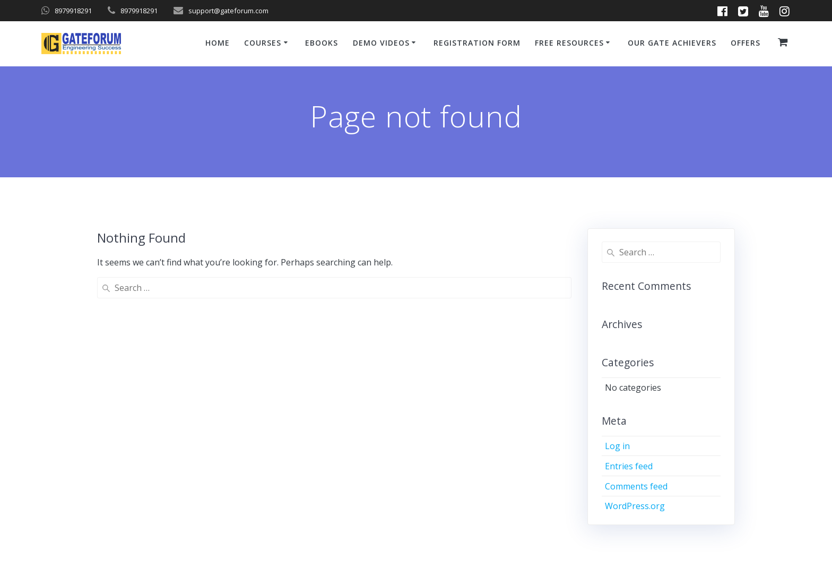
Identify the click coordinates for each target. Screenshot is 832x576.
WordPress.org (635, 506)
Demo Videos (381, 43)
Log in (617, 446)
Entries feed (629, 466)
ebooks (321, 43)
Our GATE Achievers (672, 43)
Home (217, 43)
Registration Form (477, 43)
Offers (745, 43)
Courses (262, 43)
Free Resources (569, 43)
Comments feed (636, 486)
